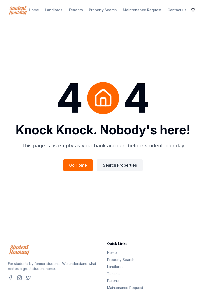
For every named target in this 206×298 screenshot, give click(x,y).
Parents (113, 280)
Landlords (53, 10)
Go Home (78, 165)
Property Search (103, 10)
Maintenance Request (142, 10)
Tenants (75, 10)
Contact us (177, 10)
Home (34, 10)
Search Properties (120, 165)
